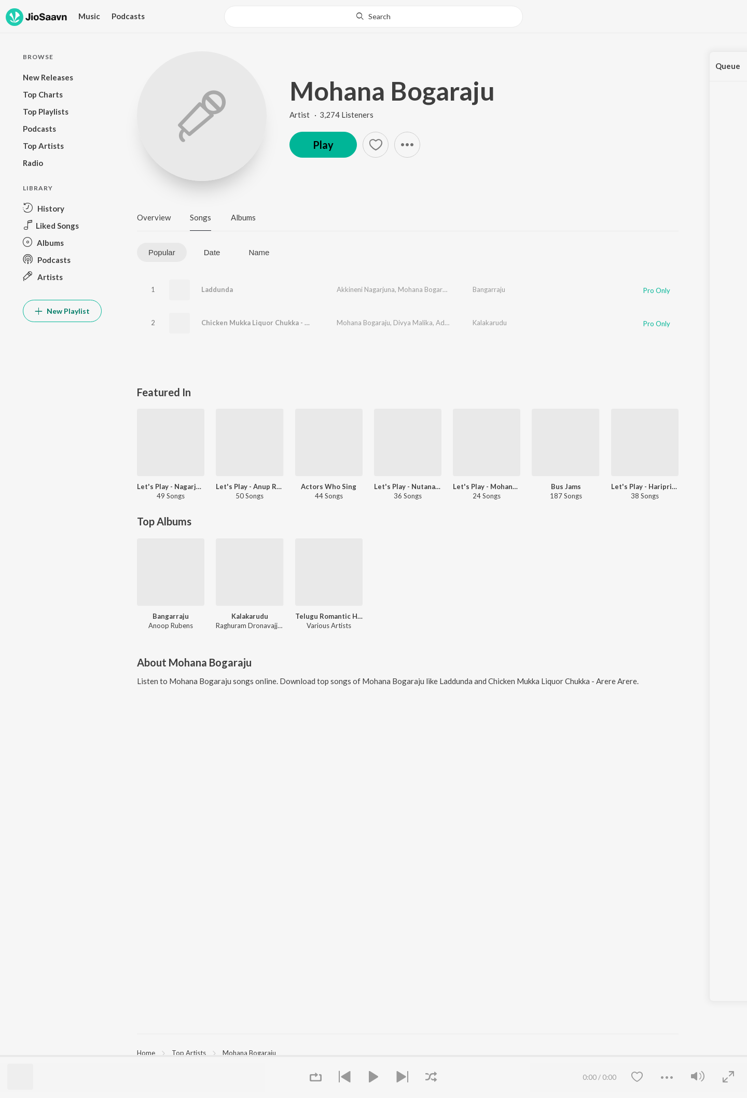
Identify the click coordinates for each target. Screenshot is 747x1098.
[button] (62, 208)
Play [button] (323, 144)
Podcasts (128, 16)
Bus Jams (566, 486)
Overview (154, 217)
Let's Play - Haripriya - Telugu (645, 486)
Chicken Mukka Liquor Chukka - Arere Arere (272, 322)
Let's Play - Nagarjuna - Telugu (170, 486)
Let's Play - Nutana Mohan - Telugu (407, 486)
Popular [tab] (161, 252)
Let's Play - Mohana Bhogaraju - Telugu (486, 486)
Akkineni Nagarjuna (366, 289)
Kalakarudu (490, 322)
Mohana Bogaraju (392, 90)
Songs (200, 217)
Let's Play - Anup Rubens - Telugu (249, 486)
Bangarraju (489, 289)
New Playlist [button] (62, 311)
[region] (408, 1052)
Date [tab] (212, 252)
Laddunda (217, 289)
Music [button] (89, 16)
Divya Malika (413, 322)
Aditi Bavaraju (457, 322)
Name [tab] (258, 252)
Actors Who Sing (328, 486)
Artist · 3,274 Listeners (331, 114)
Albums (243, 217)
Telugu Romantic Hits (329, 616)
